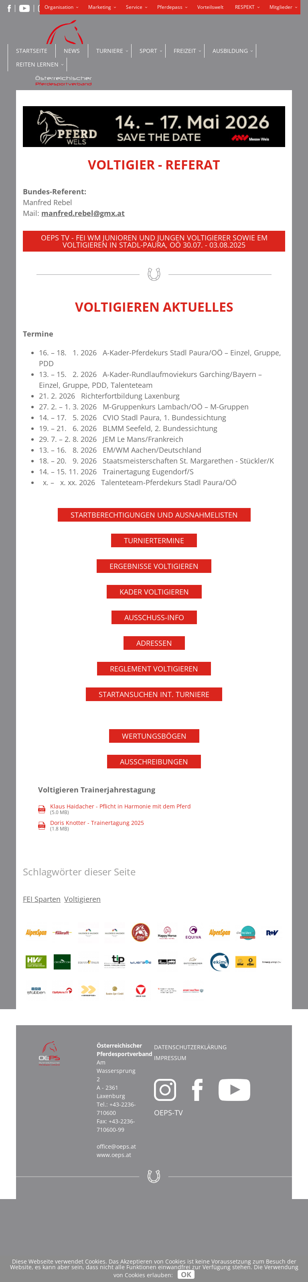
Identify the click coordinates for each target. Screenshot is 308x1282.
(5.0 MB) (114, 892)
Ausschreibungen (154, 844)
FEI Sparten (42, 982)
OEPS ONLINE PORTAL (228, 161)
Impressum (170, 1141)
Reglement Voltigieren (154, 751)
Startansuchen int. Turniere (154, 777)
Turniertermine (154, 623)
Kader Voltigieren (154, 674)
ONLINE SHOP (228, 97)
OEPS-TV (168, 1195)
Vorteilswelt (210, 7)
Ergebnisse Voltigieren (154, 648)
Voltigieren (82, 982)
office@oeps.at (116, 1229)
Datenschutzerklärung (190, 1130)
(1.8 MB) (91, 908)
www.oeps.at (114, 1238)
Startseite (31, 50)
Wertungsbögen (154, 818)
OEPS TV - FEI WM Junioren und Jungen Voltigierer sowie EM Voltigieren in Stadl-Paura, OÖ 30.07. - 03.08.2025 (154, 323)
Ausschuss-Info (154, 700)
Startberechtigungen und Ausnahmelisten (154, 597)
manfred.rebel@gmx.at (83, 295)
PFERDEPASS (228, 133)
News (72, 50)
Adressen (154, 725)
